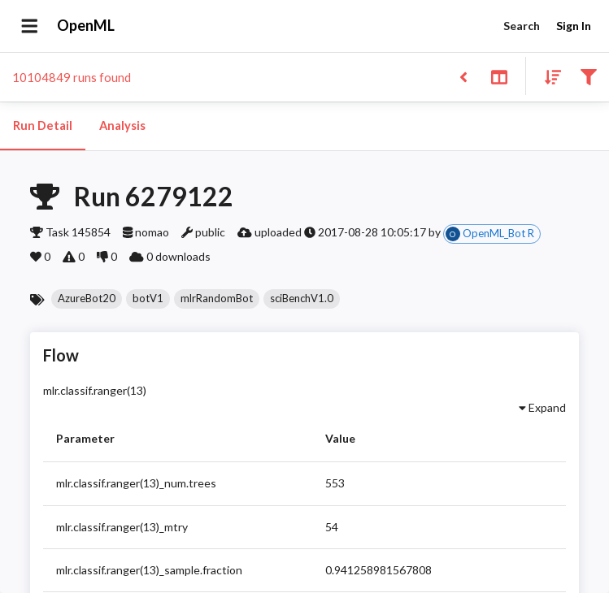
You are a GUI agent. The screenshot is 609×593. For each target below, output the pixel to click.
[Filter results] (588, 76)
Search (521, 26)
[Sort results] (548, 76)
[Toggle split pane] (499, 76)
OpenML (86, 26)
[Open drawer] (30, 26)
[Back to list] (463, 76)
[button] (86, 299)
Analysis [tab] (122, 125)
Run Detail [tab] (42, 125)
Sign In (573, 26)
